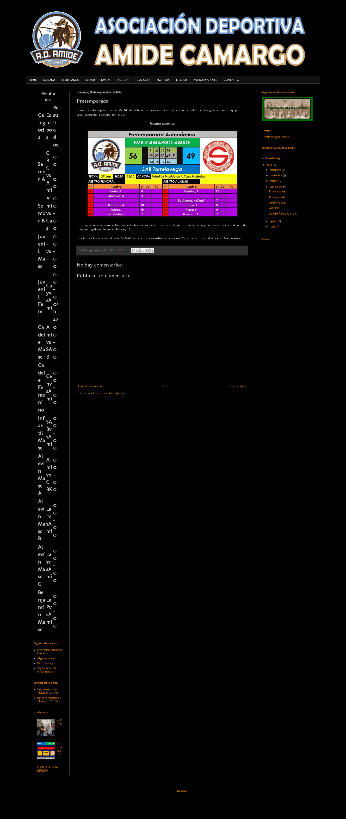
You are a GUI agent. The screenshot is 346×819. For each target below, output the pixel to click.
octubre (274, 181)
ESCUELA (122, 80)
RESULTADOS (70, 80)
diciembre (276, 169)
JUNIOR (105, 80)
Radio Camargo (45, 663)
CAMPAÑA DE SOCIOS (283, 214)
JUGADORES (142, 80)
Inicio (33, 80)
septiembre (276, 186)
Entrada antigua (237, 386)
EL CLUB (181, 80)
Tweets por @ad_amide (275, 137)
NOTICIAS (163, 80)
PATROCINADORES (205, 80)
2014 (269, 164)
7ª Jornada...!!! (59, 749)
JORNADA (49, 80)
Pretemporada (277, 197)
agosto (274, 221)
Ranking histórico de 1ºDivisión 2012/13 (49, 699)
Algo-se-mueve (46, 658)
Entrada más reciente (90, 386)
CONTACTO (231, 80)
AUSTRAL (59, 724)
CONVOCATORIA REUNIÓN (47, 768)
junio (273, 226)
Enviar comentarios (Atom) (108, 393)
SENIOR (90, 80)
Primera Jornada (278, 191)
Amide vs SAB (277, 202)
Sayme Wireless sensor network (46, 669)
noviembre (276, 175)
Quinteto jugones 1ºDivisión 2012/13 (47, 691)
